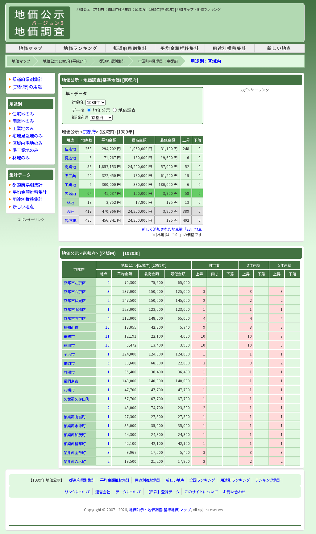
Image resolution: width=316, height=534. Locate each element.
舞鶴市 (69, 336)
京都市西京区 (75, 318)
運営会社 (102, 492)
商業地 (70, 166)
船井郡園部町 (75, 452)
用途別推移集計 (229, 48)
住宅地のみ (23, 113)
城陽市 (69, 372)
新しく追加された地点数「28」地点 (172, 229)
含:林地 (70, 220)
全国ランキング (202, 480)
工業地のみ (23, 128)
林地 (70, 202)
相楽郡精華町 (75, 443)
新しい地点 (279, 48)
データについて (128, 492)
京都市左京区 (75, 282)
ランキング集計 (268, 480)
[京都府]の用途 (27, 86)
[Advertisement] (189, 26)
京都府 (89, 131)
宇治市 (69, 354)
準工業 (70, 175)
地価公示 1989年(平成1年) (65, 61)
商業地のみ (23, 120)
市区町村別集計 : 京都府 (158, 61)
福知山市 (71, 327)
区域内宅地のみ (27, 143)
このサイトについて (201, 492)
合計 (70, 211)
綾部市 (69, 345)
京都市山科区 (75, 309)
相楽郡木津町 (75, 425)
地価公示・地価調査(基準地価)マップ (160, 509)
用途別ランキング (235, 480)
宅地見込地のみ (27, 135)
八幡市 (69, 389)
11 (107, 336)
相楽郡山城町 (75, 416)
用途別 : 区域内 (205, 61)
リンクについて (77, 492)
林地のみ (21, 157)
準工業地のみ (25, 150)
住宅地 (70, 148)
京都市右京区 (75, 291)
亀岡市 (69, 363)
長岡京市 (71, 381)
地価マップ (31, 48)
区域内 (70, 193)
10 (107, 327)
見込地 (70, 157)
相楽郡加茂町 (75, 434)
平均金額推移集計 (179, 48)
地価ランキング (80, 48)
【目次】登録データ (163, 492)
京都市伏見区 (75, 300)
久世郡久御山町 (76, 398)
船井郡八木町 (75, 461)
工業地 (70, 184)
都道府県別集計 (130, 48)
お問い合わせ (234, 492)
